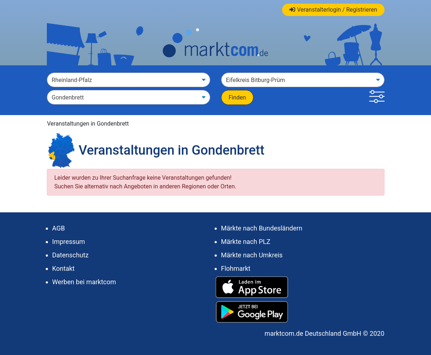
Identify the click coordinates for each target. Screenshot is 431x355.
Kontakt (63, 268)
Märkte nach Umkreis (252, 255)
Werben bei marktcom (84, 282)
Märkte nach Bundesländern (261, 228)
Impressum (68, 241)
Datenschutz (70, 255)
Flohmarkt (236, 268)
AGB (58, 228)
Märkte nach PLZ (246, 241)
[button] (376, 97)
